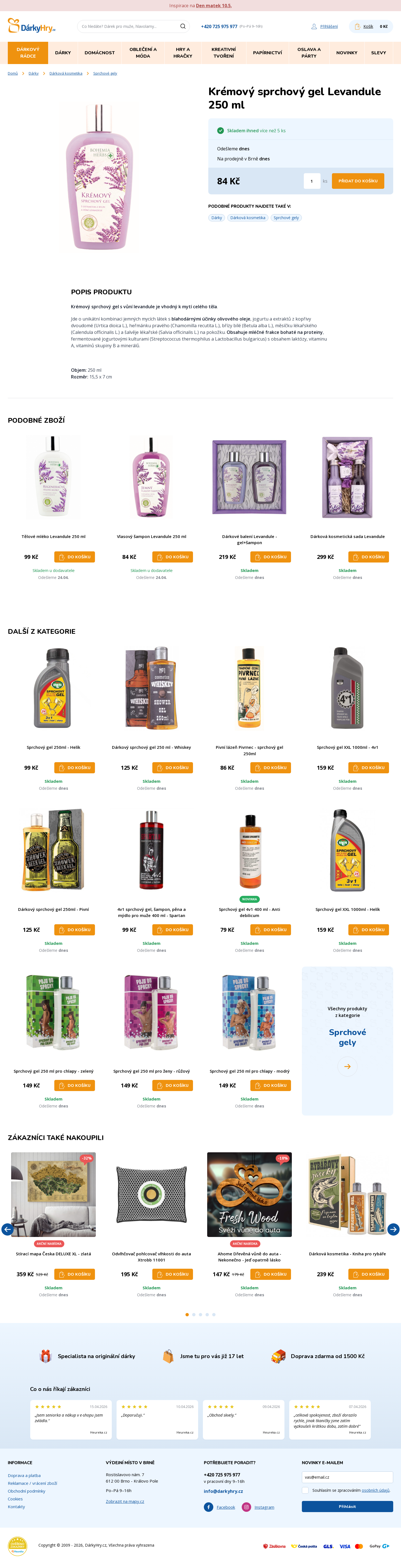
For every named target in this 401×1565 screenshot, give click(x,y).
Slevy (378, 53)
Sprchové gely (105, 73)
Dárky (34, 73)
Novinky (347, 53)
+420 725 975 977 (219, 26)
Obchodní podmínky (26, 1491)
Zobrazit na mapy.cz (125, 1501)
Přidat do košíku (358, 181)
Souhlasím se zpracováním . (351, 1490)
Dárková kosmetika (66, 73)
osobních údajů (376, 1490)
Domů (13, 73)
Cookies (15, 1499)
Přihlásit (347, 1506)
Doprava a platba (24, 1475)
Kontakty (16, 1506)
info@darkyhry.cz (223, 1491)
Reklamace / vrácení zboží (32, 1483)
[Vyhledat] (185, 26)
